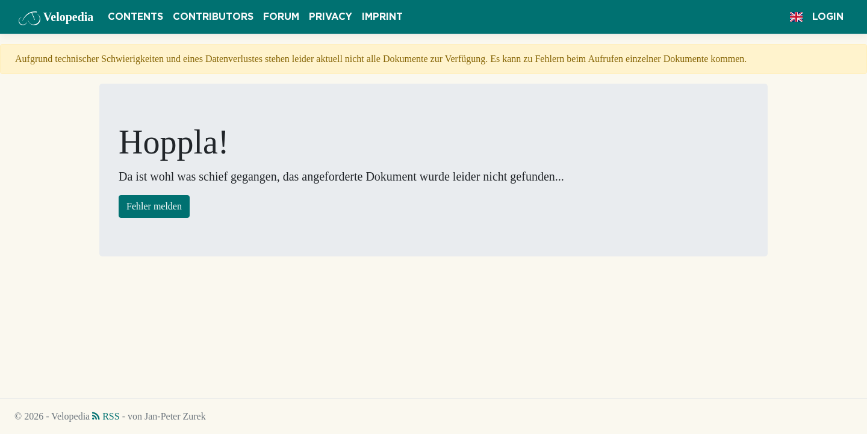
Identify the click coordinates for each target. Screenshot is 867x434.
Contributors (213, 17)
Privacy (330, 17)
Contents (135, 17)
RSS (105, 416)
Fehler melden (154, 206)
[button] (796, 17)
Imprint (382, 17)
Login (828, 17)
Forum (281, 17)
